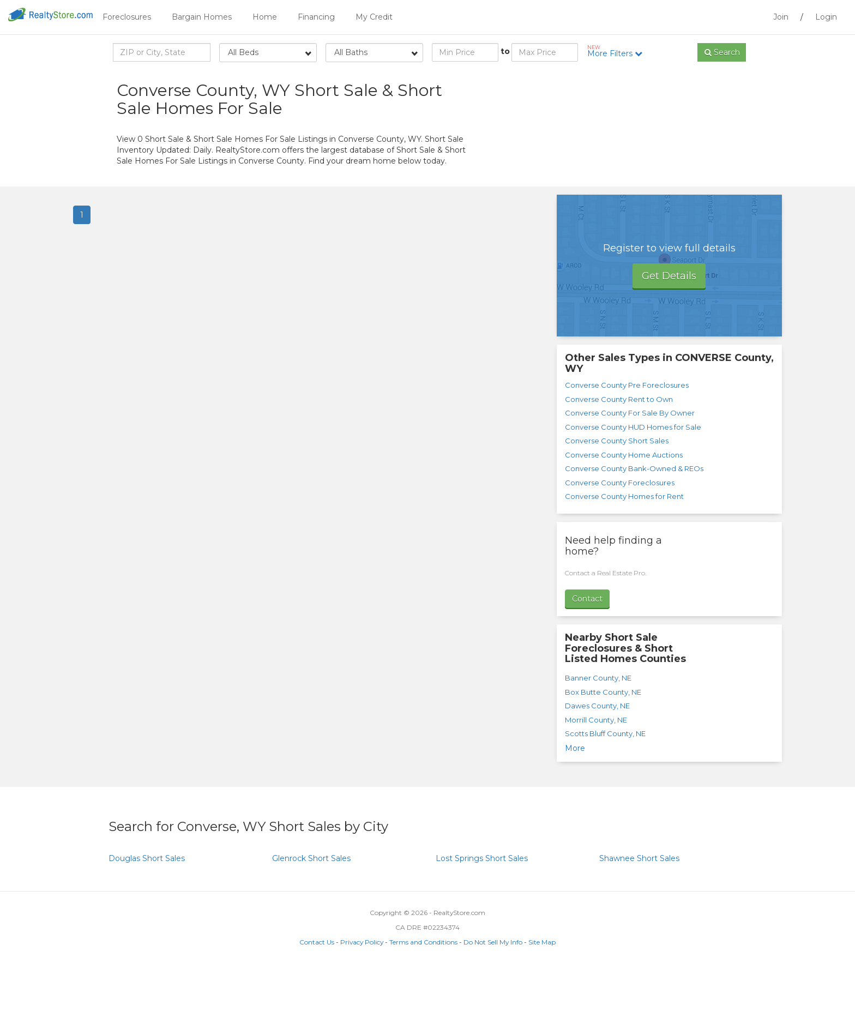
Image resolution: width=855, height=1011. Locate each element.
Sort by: (651, 80)
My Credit (374, 17)
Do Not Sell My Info (492, 984)
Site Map (542, 984)
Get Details (669, 318)
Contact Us (316, 984)
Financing (316, 17)
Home (264, 17)
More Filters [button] (618, 51)
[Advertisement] (640, 164)
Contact (587, 641)
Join (780, 17)
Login (826, 17)
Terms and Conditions (423, 984)
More (575, 791)
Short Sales (147, 901)
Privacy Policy (361, 984)
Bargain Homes (202, 17)
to (505, 51)
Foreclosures (127, 17)
